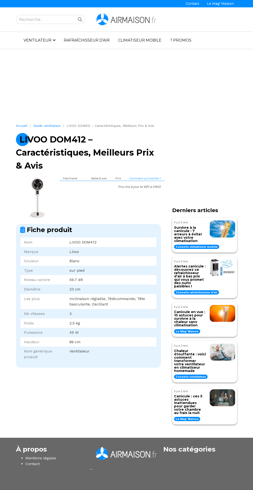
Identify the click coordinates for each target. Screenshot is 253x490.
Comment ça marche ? (145, 178)
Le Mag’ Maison (220, 3)
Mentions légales (40, 458)
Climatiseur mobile (139, 40)
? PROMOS (180, 40)
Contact (192, 3)
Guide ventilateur (47, 126)
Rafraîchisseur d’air (87, 40)
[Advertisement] (126, 88)
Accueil (21, 126)
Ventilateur (37, 40)
